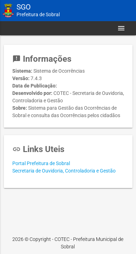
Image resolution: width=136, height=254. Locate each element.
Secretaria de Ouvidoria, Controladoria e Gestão (64, 171)
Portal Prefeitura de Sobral (41, 163)
